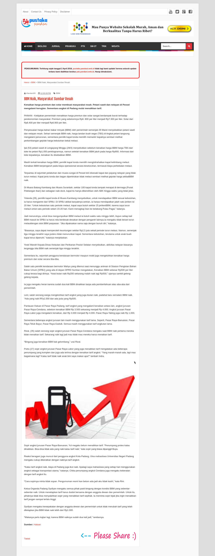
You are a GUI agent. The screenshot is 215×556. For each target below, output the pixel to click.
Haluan (37, 524)
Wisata (116, 46)
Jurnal (56, 46)
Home (28, 46)
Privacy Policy (50, 12)
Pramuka (70, 46)
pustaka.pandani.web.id (83, 69)
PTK (83, 46)
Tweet (27, 538)
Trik (104, 46)
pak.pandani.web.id (85, 72)
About (25, 12)
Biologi (42, 46)
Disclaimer (65, 12)
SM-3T (93, 46)
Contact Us (36, 12)
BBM (58, 93)
